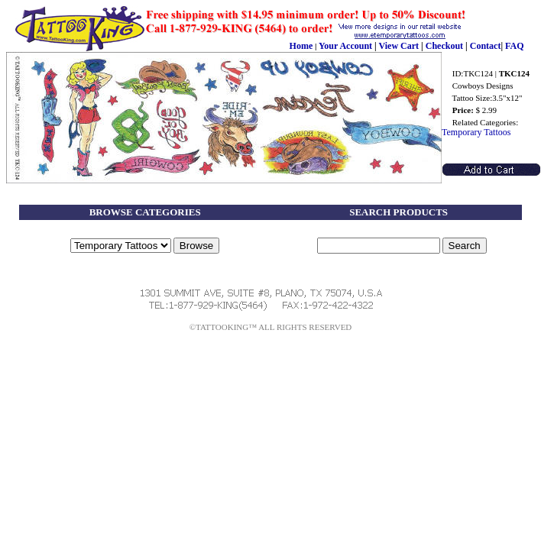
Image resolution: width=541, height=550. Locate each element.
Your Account (345, 45)
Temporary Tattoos (476, 132)
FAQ (514, 45)
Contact (485, 45)
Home (301, 45)
